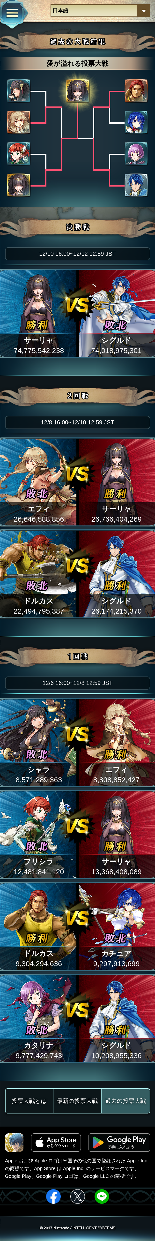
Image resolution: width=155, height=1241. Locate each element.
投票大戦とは (29, 1101)
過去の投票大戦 (125, 1101)
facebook (53, 1196)
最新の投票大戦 (77, 1101)
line (102, 1196)
